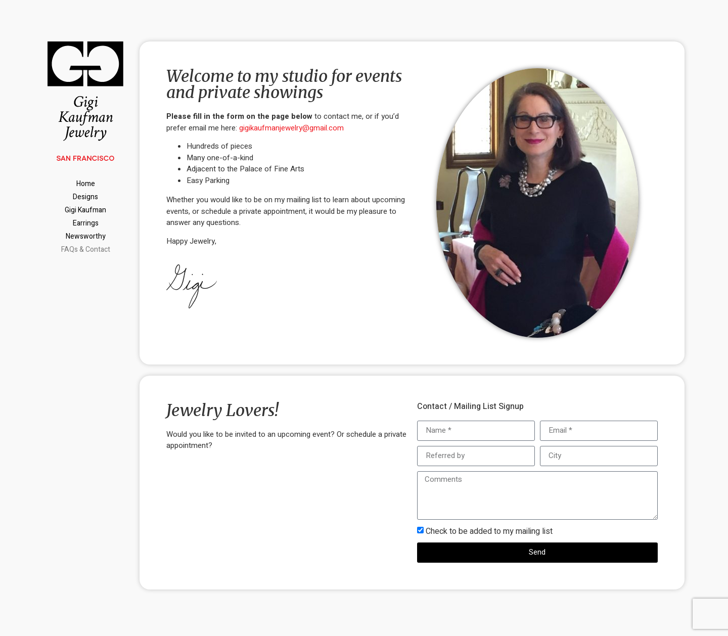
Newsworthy (86, 236)
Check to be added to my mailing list (489, 531)
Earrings (86, 223)
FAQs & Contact (85, 249)
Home (85, 183)
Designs (85, 197)
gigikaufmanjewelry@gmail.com (291, 127)
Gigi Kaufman (85, 210)
